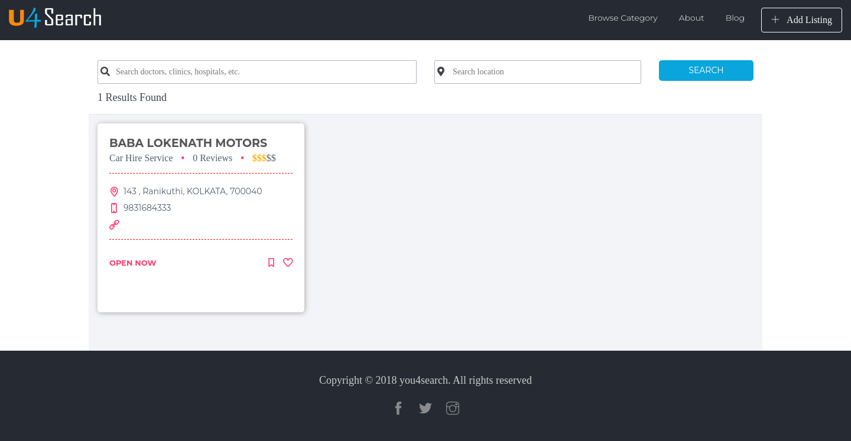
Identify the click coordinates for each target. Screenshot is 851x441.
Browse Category (623, 17)
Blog (735, 17)
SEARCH (705, 70)
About (691, 17)
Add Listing (801, 20)
